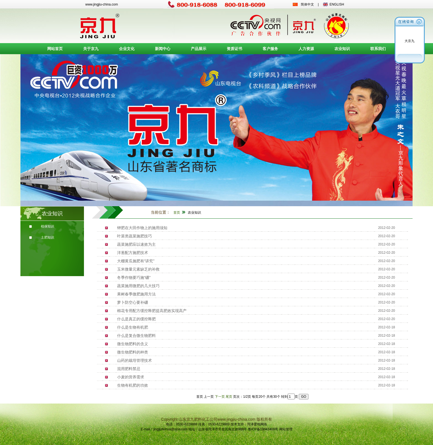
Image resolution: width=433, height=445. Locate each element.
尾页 (229, 397)
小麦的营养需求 (130, 377)
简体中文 (307, 4)
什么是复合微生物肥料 (136, 335)
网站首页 (55, 48)
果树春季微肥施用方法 (136, 294)
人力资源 (306, 48)
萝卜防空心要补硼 (132, 302)
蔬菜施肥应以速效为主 (136, 244)
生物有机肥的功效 (132, 385)
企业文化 (126, 48)
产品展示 (198, 48)
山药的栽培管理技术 (134, 360)
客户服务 (270, 48)
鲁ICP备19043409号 (263, 429)
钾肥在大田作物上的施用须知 (142, 228)
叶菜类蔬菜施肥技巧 (134, 236)
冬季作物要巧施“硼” (134, 277)
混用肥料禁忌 (128, 369)
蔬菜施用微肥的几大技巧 (138, 286)
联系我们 (378, 48)
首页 (176, 212)
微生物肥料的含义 (132, 344)
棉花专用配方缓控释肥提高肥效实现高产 (152, 310)
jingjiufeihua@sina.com (170, 429)
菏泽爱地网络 (257, 424)
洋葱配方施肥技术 (132, 252)
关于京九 (91, 48)
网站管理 (285, 429)
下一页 (220, 397)
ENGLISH (336, 4)
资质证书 (234, 48)
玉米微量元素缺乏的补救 (138, 269)
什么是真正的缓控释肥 (136, 319)
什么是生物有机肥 (132, 327)
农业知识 (342, 48)
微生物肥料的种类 (132, 352)
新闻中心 (162, 48)
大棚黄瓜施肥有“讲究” (135, 261)
